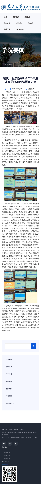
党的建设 (30, 23)
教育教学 (19, 23)
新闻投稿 (7, 452)
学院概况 (16, 17)
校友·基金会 (20, 29)
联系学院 (7, 455)
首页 (5, 17)
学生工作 (7, 29)
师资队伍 (27, 17)
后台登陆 (7, 458)
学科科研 (7, 23)
